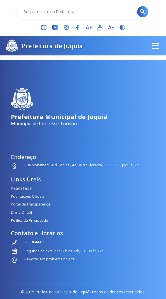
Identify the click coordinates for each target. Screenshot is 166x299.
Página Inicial (21, 188)
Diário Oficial (21, 212)
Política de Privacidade (29, 220)
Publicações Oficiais (27, 196)
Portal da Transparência (31, 204)
